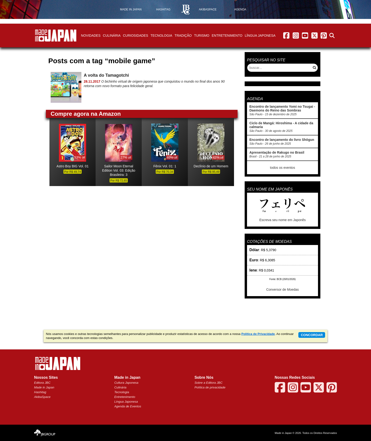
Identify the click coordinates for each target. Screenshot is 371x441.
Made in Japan (44, 387)
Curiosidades (135, 35)
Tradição (183, 35)
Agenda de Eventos (127, 406)
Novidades (90, 35)
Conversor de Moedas (282, 289)
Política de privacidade (209, 387)
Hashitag (40, 392)
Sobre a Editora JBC (208, 382)
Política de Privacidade (258, 334)
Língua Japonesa (260, 35)
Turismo (201, 35)
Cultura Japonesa (126, 382)
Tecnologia (161, 35)
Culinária (112, 35)
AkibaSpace (42, 397)
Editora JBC (42, 382)
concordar (312, 335)
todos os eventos (282, 167)
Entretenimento (227, 35)
